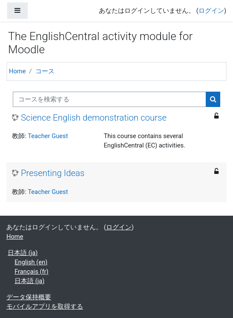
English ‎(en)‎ (30, 262)
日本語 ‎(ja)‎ (22, 253)
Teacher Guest (48, 136)
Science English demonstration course (94, 118)
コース (45, 71)
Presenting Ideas (52, 173)
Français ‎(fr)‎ (31, 271)
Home (17, 71)
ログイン (211, 10)
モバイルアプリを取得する (44, 306)
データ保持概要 (28, 297)
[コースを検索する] (109, 99)
